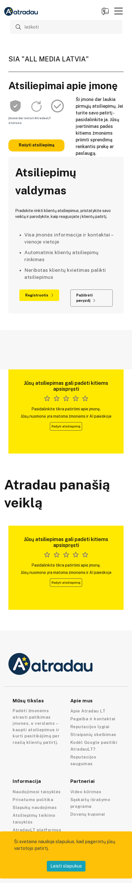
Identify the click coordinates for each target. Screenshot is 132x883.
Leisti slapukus (66, 866)
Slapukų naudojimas (35, 807)
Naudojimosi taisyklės (37, 791)
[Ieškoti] (66, 27)
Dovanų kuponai (87, 814)
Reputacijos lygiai (90, 726)
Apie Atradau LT (88, 711)
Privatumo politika (33, 799)
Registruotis (39, 295)
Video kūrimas (85, 791)
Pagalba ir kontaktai (92, 718)
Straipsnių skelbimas (93, 734)
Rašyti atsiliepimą (36, 145)
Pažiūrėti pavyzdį (85, 298)
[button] (118, 11)
